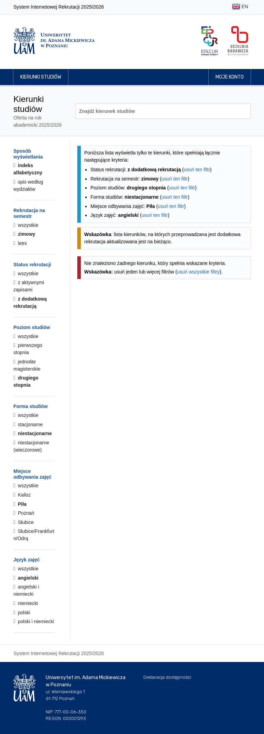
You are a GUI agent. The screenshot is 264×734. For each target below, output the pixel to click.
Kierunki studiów (40, 77)
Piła (19, 504)
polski (21, 612)
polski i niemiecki (33, 621)
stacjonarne (28, 424)
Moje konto (230, 77)
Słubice (23, 522)
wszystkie (25, 225)
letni (20, 243)
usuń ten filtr (197, 169)
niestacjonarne (32, 433)
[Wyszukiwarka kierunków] (163, 111)
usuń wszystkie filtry (198, 272)
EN (240, 7)
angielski (25, 578)
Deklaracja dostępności (167, 677)
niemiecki (25, 603)
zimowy (24, 234)
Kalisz (22, 495)
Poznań (23, 513)
